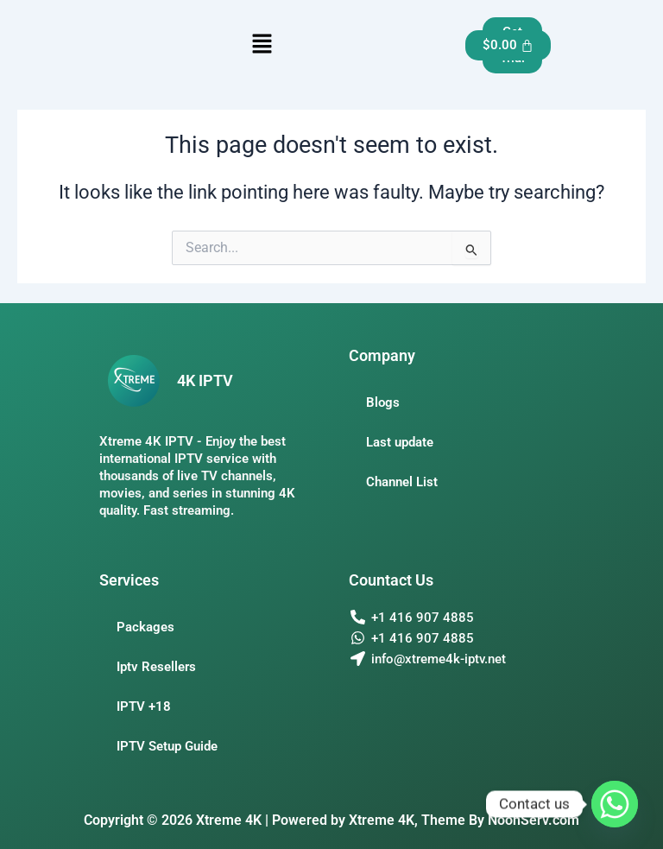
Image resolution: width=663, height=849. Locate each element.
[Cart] (508, 45)
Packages (145, 627)
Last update (399, 442)
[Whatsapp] (614, 804)
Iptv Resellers (156, 667)
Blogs (383, 402)
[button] (261, 45)
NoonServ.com (533, 820)
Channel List (402, 482)
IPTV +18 (144, 706)
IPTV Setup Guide (167, 746)
